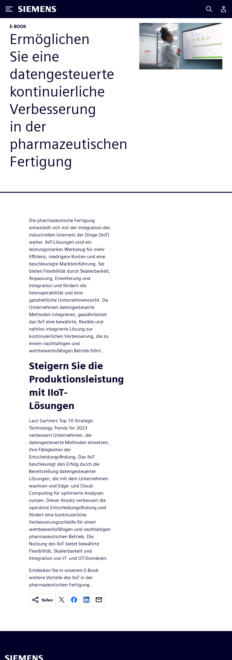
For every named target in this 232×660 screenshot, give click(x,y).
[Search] (209, 9)
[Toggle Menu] (9, 9)
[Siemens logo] (37, 9)
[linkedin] (86, 600)
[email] (99, 600)
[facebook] (74, 600)
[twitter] (62, 600)
